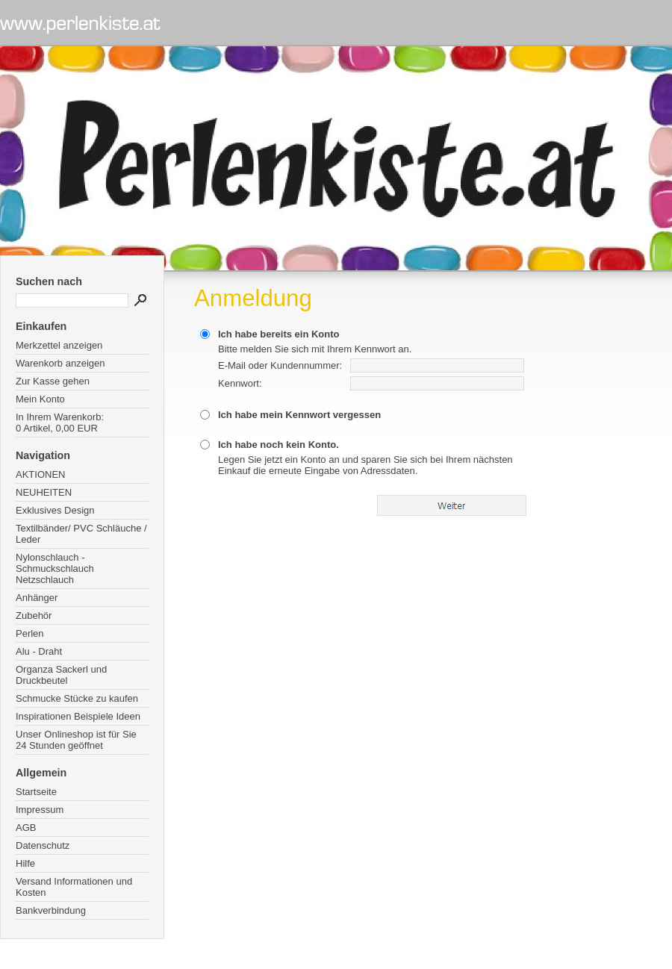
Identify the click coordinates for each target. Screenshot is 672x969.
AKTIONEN (40, 474)
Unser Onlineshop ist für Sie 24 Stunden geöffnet (76, 740)
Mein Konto (40, 399)
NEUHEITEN (44, 492)
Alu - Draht (39, 651)
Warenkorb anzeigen (60, 363)
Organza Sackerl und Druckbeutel (61, 675)
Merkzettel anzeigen (59, 345)
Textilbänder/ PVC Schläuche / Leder (81, 534)
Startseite (36, 791)
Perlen (30, 633)
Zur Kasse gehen (53, 381)
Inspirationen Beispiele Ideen (78, 716)
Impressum (39, 809)
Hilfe (25, 863)
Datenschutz (42, 845)
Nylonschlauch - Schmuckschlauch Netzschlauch (55, 568)
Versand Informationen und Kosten (74, 887)
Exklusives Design (55, 510)
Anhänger (36, 597)
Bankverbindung (51, 910)
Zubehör (34, 615)
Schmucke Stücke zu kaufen (77, 698)
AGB (26, 827)
